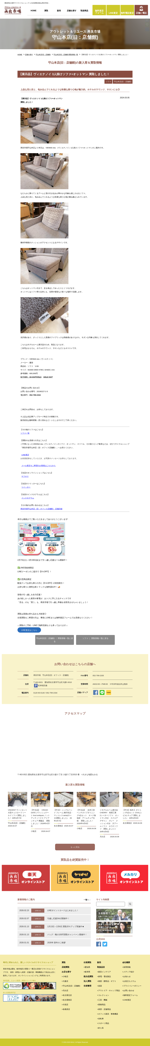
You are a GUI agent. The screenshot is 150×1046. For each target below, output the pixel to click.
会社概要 (126, 962)
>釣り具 (100, 1028)
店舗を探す (71, 11)
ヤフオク (25, 476)
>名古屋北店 (67, 995)
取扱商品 (84, 11)
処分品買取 (88, 976)
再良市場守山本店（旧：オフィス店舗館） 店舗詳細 (41, 509)
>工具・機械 (102, 1000)
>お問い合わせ (128, 990)
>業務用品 (101, 1004)
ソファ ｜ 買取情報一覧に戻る (95, 638)
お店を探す (66, 972)
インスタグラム (27, 498)
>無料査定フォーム (130, 995)
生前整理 (87, 986)
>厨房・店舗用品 (104, 1009)
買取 (46, 11)
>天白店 (65, 990)
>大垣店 (65, 1004)
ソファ (108, 82)
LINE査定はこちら (29, 630)
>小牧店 (65, 976)
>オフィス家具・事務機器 (107, 1014)
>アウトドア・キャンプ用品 (108, 990)
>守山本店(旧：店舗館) (71, 986)
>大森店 (65, 981)
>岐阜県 (87, 972)
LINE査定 (113, 13)
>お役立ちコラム (129, 981)
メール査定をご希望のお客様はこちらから (38, 466)
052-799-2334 (35, 395)
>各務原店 (66, 1009)
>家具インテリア (104, 972)
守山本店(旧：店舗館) (43, 54)
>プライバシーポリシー (131, 986)
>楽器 (99, 986)
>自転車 (100, 1018)
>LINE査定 (126, 1000)
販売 (59, 11)
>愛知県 (87, 967)
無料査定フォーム (99, 11)
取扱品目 (101, 967)
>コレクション (103, 995)
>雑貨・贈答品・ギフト (106, 981)
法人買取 (87, 981)
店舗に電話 (141, 13)
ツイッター (25, 487)
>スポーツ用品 (103, 1023)
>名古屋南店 (67, 1000)
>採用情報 (126, 967)
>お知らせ (126, 976)
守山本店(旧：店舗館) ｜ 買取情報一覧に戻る (54, 639)
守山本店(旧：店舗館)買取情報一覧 (66, 54)
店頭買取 (65, 967)
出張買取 (87, 962)
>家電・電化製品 (104, 976)
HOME (33, 11)
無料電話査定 (127, 13)
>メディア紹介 (128, 972)
